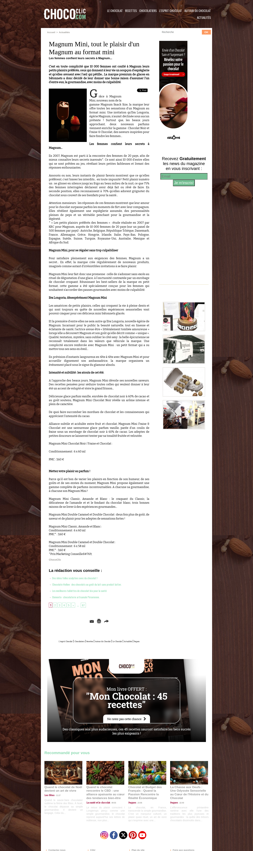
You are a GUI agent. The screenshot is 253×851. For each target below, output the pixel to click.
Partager (131, 620)
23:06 (139, 805)
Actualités (204, 17)
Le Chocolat (115, 10)
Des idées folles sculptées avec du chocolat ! (77, 577)
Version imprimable (104, 620)
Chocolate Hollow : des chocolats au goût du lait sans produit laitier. (91, 584)
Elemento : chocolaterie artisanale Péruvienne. (78, 596)
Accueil (51, 32)
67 (84, 604)
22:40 (180, 801)
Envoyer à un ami (72, 620)
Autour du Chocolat (197, 10)
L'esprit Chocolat (170, 10)
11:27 (56, 798)
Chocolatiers (148, 10)
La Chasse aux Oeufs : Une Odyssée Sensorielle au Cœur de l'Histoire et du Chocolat (187, 794)
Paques (107, 644)
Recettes (131, 10)
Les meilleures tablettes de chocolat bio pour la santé (82, 590)
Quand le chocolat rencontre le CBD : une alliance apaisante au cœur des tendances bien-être (105, 794)
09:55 (111, 801)
